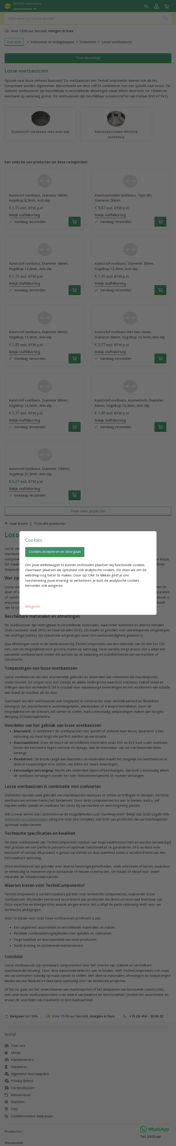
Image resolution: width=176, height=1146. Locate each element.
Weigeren (32, 606)
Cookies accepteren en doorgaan (55, 551)
